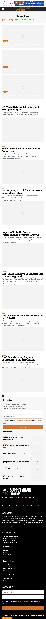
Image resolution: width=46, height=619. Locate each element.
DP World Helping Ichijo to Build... (14, 469)
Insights (4, 355)
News (4, 459)
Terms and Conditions (23, 420)
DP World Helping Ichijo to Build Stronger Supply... (20, 108)
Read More (29, 526)
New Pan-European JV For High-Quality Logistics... (14, 454)
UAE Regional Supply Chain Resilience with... (16, 446)
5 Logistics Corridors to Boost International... (13, 438)
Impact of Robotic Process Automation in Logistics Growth (20, 233)
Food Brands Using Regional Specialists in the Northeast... (19, 358)
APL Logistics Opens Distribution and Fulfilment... (16, 462)
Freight (4, 146)
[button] (2, 9)
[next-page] (12, 396)
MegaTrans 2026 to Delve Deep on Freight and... (21, 150)
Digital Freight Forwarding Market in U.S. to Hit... (22, 317)
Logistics (5, 41)
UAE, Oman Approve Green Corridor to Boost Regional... (22, 275)
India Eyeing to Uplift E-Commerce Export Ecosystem (22, 191)
